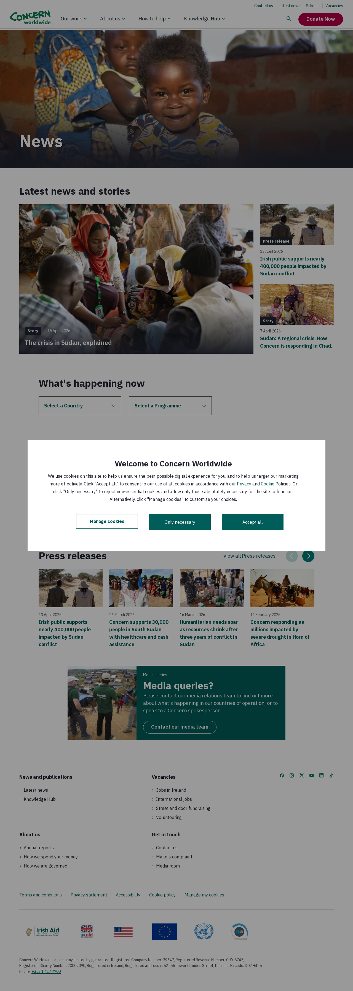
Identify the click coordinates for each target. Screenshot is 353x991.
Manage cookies (107, 522)
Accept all (252, 522)
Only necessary (180, 522)
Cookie (267, 484)
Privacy (244, 484)
